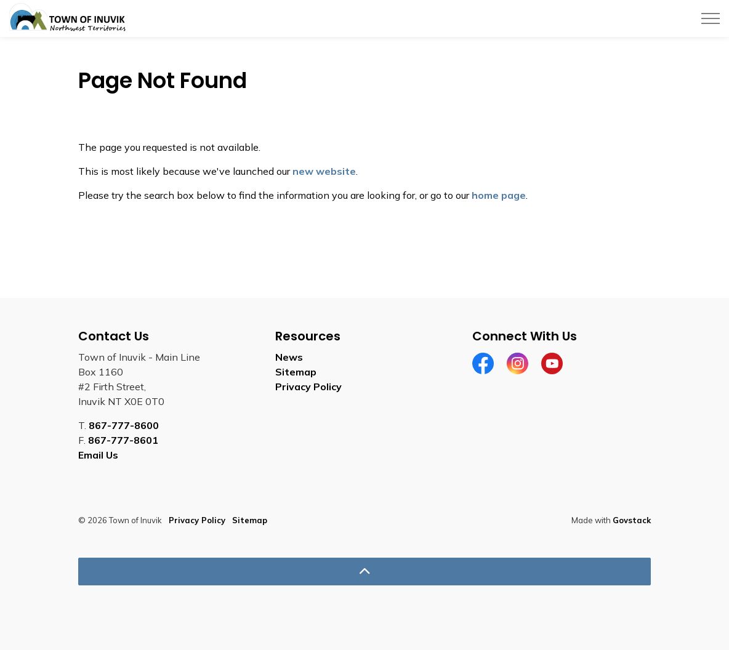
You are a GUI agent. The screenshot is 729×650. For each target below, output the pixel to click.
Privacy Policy (308, 386)
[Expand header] (710, 18)
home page (499, 195)
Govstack (632, 520)
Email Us (98, 455)
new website (324, 171)
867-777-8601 (123, 440)
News (289, 357)
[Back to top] (364, 571)
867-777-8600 (124, 425)
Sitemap (295, 372)
